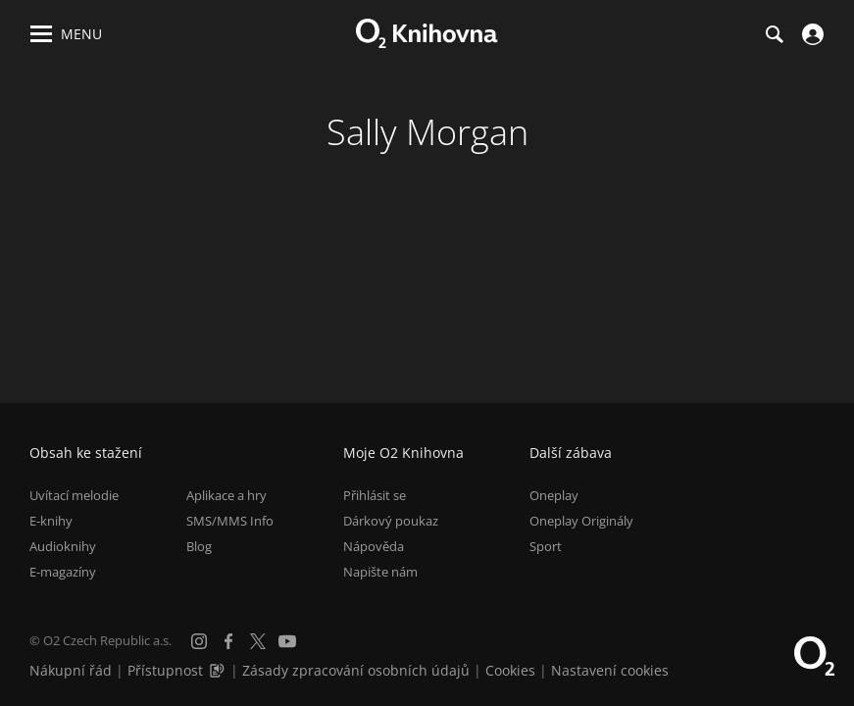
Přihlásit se (374, 495)
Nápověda (373, 546)
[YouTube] (287, 641)
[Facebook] (228, 641)
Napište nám (380, 571)
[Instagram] (199, 641)
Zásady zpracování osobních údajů (356, 670)
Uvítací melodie (74, 495)
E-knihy (51, 521)
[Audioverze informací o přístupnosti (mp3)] (218, 670)
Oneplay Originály (581, 521)
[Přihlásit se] (810, 34)
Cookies (510, 670)
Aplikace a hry (226, 495)
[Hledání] (773, 34)
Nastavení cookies (610, 670)
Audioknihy (62, 546)
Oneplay (553, 495)
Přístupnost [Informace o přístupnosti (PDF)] (165, 670)
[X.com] (258, 641)
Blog (199, 546)
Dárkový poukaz (390, 521)
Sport (545, 546)
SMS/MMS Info (230, 521)
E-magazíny (62, 571)
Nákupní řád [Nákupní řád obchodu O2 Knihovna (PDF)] (70, 670)
